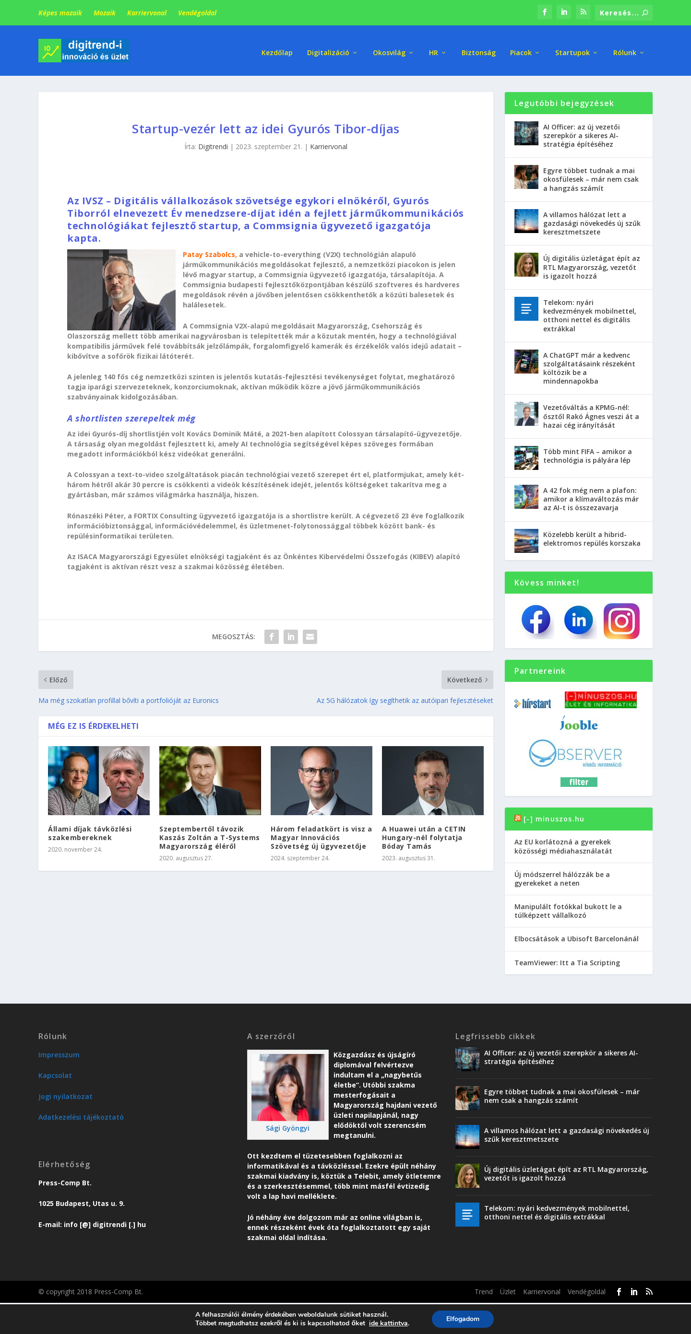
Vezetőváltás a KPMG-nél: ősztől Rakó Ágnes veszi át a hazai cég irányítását (591, 414)
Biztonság (479, 48)
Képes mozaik (60, 12)
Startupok (572, 48)
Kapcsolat (55, 1072)
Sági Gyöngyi (288, 1125)
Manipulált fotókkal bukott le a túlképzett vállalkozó (568, 908)
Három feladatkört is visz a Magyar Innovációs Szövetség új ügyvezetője (321, 835)
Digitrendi (213, 144)
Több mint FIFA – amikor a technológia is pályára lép (587, 453)
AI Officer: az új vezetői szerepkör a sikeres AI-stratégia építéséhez (581, 133)
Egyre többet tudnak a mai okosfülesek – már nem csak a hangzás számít (591, 177)
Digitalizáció (328, 48)
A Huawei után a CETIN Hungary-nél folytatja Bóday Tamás (424, 835)
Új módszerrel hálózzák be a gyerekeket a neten (562, 876)
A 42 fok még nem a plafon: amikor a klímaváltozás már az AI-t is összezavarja (591, 496)
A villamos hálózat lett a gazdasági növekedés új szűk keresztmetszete (592, 221)
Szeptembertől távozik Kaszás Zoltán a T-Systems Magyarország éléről (209, 835)
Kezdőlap (277, 48)
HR (433, 48)
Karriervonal (147, 12)
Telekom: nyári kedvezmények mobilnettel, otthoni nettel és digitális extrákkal (589, 313)
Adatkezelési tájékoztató (81, 1114)
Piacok (521, 48)
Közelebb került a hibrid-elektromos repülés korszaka (592, 536)
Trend (484, 1289)
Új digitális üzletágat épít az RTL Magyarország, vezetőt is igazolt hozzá (591, 265)
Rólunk (624, 48)
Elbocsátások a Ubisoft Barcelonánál (576, 936)
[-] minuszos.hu (554, 816)
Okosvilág (389, 48)
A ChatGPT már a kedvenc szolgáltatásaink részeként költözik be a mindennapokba (589, 366)
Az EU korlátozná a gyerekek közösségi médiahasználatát (563, 844)
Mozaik (105, 12)
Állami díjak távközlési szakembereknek (90, 831)
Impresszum (59, 1052)
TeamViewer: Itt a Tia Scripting (567, 960)
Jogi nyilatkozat (65, 1094)
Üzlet (508, 1289)
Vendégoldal (197, 12)
